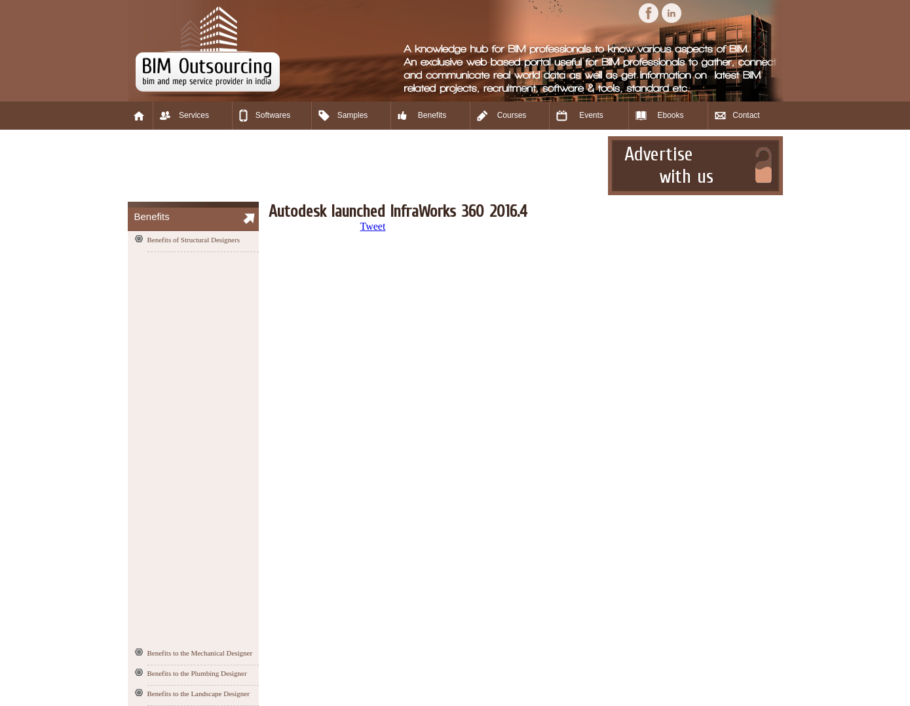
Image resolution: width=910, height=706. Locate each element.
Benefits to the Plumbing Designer (197, 673)
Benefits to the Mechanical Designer (200, 653)
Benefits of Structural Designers (193, 240)
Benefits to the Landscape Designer (198, 693)
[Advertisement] (366, 165)
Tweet (373, 226)
